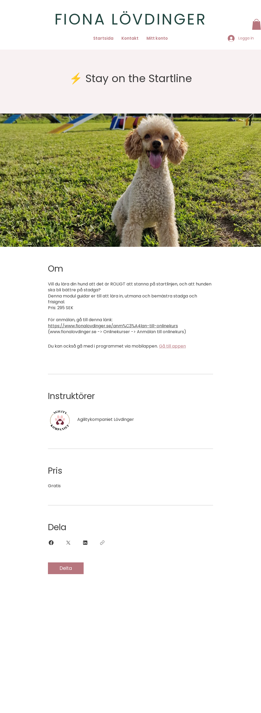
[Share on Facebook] (51, 542)
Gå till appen (172, 346)
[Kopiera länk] (102, 542)
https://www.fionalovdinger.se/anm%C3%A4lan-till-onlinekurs (113, 326)
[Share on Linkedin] (85, 542)
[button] (256, 24)
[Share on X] (68, 542)
